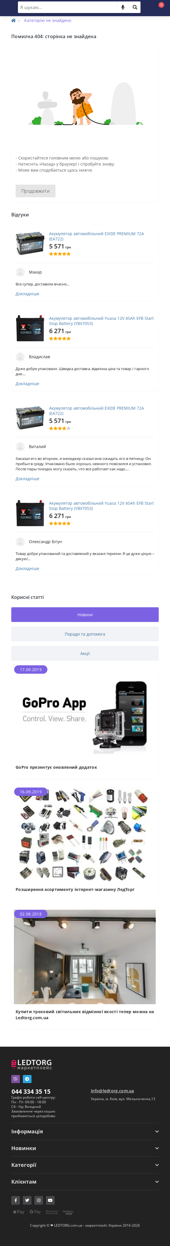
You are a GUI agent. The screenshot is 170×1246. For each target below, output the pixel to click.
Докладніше (27, 293)
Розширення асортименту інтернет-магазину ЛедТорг (75, 889)
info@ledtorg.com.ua (112, 1090)
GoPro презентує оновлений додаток (56, 767)
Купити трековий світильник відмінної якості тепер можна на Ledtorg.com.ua (85, 1014)
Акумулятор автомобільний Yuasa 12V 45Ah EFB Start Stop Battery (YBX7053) (101, 321)
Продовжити (35, 191)
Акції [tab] (85, 653)
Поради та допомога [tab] (85, 634)
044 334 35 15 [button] (31, 1091)
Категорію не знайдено (47, 20)
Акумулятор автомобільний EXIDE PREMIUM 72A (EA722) (96, 236)
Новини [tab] (85, 614)
